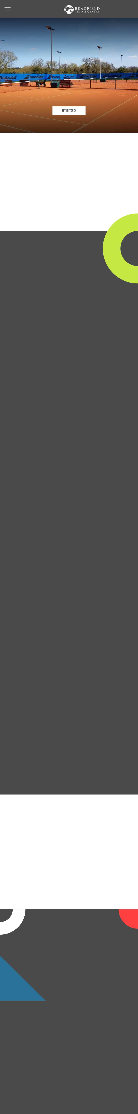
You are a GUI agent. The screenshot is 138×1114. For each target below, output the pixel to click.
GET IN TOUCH (69, 110)
